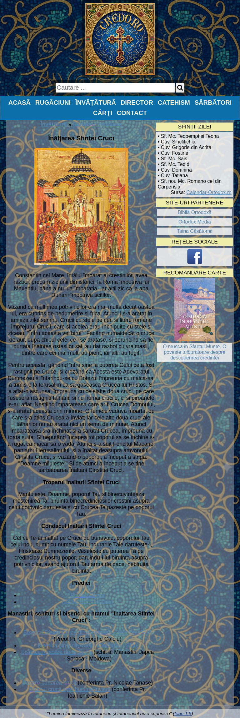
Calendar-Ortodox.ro (209, 192)
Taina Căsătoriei (194, 231)
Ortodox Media (194, 221)
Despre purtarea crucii (49, 683)
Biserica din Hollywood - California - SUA (88, 645)
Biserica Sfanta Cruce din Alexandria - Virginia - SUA (87, 632)
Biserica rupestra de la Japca (56, 652)
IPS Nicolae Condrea (87, 602)
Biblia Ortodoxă (195, 212)
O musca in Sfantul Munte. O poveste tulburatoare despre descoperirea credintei (194, 352)
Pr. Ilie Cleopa (87, 595)
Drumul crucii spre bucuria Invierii (69, 689)
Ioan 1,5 (182, 713)
